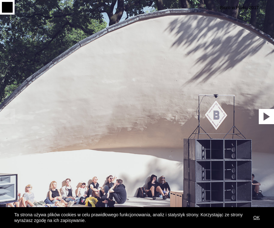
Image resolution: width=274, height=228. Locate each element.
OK (256, 217)
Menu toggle (7, 7)
